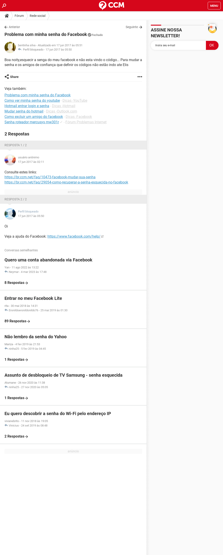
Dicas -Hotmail (63, 106)
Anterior (14, 27)
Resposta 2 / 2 (15, 199)
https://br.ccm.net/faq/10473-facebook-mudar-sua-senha (50, 177)
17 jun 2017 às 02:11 (31, 162)
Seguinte (132, 27)
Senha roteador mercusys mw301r (31, 122)
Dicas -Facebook (79, 117)
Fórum (19, 16)
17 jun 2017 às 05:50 (59, 49)
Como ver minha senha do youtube (32, 100)
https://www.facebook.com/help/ (73, 236)
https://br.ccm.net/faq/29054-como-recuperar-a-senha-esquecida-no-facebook (66, 182)
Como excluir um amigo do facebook (33, 117)
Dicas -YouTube (74, 100)
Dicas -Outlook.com (61, 111)
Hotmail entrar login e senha (26, 106)
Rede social (37, 16)
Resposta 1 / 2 (15, 145)
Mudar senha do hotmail (23, 111)
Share (14, 77)
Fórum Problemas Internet (86, 122)
